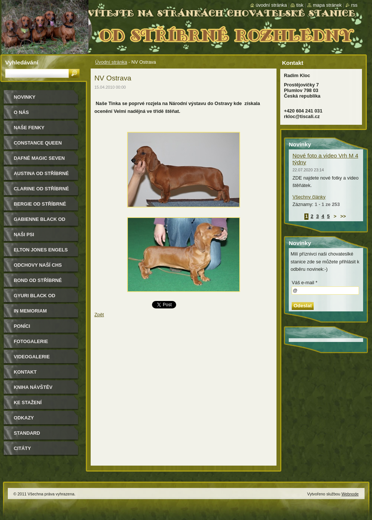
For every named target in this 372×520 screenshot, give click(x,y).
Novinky (24, 97)
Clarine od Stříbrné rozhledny (41, 191)
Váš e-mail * (304, 282)
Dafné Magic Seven (39, 158)
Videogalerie (32, 356)
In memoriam (30, 311)
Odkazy (24, 418)
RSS (354, 5)
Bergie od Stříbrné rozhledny (40, 206)
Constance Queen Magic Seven (38, 145)
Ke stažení (28, 402)
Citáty (22, 448)
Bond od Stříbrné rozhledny (38, 283)
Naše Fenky (29, 127)
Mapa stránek (327, 5)
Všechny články (309, 197)
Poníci (22, 326)
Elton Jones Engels (41, 250)
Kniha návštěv (33, 387)
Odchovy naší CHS (38, 265)
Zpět (99, 314)
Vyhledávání (21, 62)
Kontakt (25, 372)
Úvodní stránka (111, 62)
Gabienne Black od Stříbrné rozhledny (41, 221)
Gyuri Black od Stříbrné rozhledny (41, 298)
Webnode (350, 494)
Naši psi (24, 234)
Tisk (299, 5)
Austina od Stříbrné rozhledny (41, 176)
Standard (27, 433)
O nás (21, 112)
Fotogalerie (31, 341)
